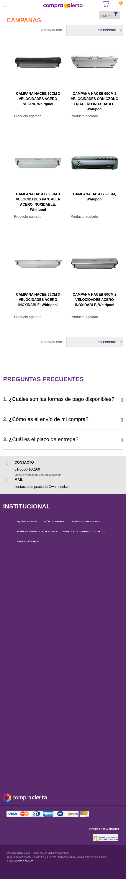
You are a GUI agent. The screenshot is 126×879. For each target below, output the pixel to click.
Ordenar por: (52, 30)
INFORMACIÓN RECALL (29, 541)
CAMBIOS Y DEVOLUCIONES (85, 521)
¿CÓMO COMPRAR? (54, 521)
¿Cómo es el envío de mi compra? (46, 419)
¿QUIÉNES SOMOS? (27, 521)
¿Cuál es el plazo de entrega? (41, 439)
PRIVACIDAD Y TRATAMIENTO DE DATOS (84, 531)
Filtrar (109, 15)
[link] (85, 838)
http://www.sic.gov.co (21, 860)
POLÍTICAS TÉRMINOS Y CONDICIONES (37, 531)
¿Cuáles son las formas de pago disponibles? (58, 399)
